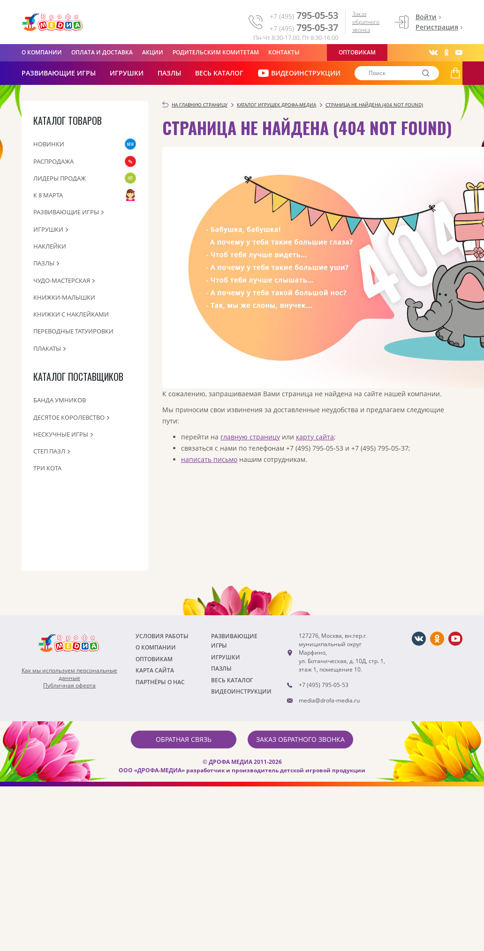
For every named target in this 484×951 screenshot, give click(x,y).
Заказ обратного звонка (365, 22)
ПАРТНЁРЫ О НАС (160, 682)
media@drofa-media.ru (329, 700)
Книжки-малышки (64, 297)
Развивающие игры (66, 212)
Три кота (47, 468)
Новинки (48, 144)
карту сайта (315, 436)
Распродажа (53, 161)
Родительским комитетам (216, 52)
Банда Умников (59, 400)
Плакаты (47, 348)
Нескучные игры (60, 434)
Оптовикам (357, 52)
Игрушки (127, 72)
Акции (152, 52)
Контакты (284, 52)
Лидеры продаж (59, 178)
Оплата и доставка (102, 52)
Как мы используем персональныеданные (69, 674)
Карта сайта (155, 670)
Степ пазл (49, 451)
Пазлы (169, 72)
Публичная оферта (69, 685)
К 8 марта (48, 195)
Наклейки (49, 246)
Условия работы (162, 636)
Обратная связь (184, 739)
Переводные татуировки (73, 331)
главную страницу (250, 436)
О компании (42, 52)
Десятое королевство (69, 417)
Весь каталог (219, 72)
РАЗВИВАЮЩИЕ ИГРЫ (59, 72)
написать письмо (209, 459)
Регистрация (437, 27)
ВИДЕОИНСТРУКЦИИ (298, 73)
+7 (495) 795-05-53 (323, 685)
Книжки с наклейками (71, 314)
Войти (426, 16)
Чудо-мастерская (61, 280)
